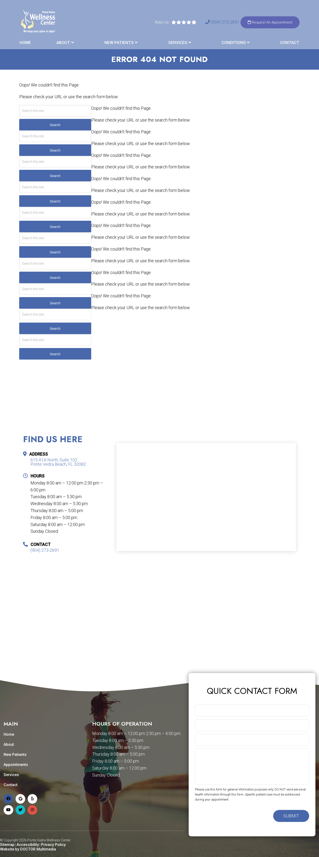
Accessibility (28, 844)
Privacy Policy (53, 844)
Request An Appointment (270, 22)
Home (25, 42)
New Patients (119, 42)
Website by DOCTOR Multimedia (28, 849)
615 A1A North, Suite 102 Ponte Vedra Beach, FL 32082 (58, 462)
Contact (289, 42)
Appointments (16, 764)
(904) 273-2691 (223, 21)
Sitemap (7, 844)
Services (177, 42)
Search (55, 125)
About (63, 42)
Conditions (234, 42)
